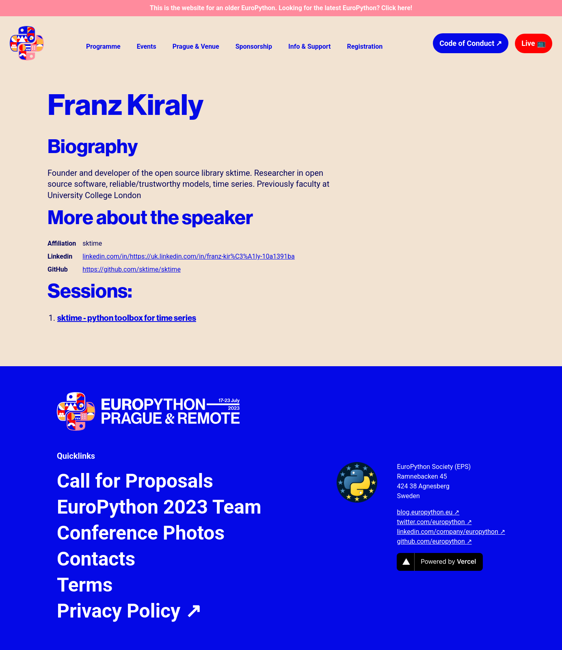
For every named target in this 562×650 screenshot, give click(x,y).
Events (146, 46)
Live (533, 43)
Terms (84, 585)
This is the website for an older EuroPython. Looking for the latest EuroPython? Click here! (281, 8)
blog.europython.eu (428, 512)
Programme (103, 46)
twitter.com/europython (434, 522)
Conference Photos (141, 533)
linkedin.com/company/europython (451, 532)
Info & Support (309, 46)
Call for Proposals (135, 481)
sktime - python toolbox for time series (126, 318)
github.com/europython (434, 541)
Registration (365, 46)
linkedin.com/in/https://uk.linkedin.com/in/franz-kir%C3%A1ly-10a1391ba (188, 256)
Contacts (96, 559)
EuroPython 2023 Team (159, 507)
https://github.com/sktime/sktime (131, 269)
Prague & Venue (196, 46)
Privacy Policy (129, 611)
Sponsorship (254, 46)
